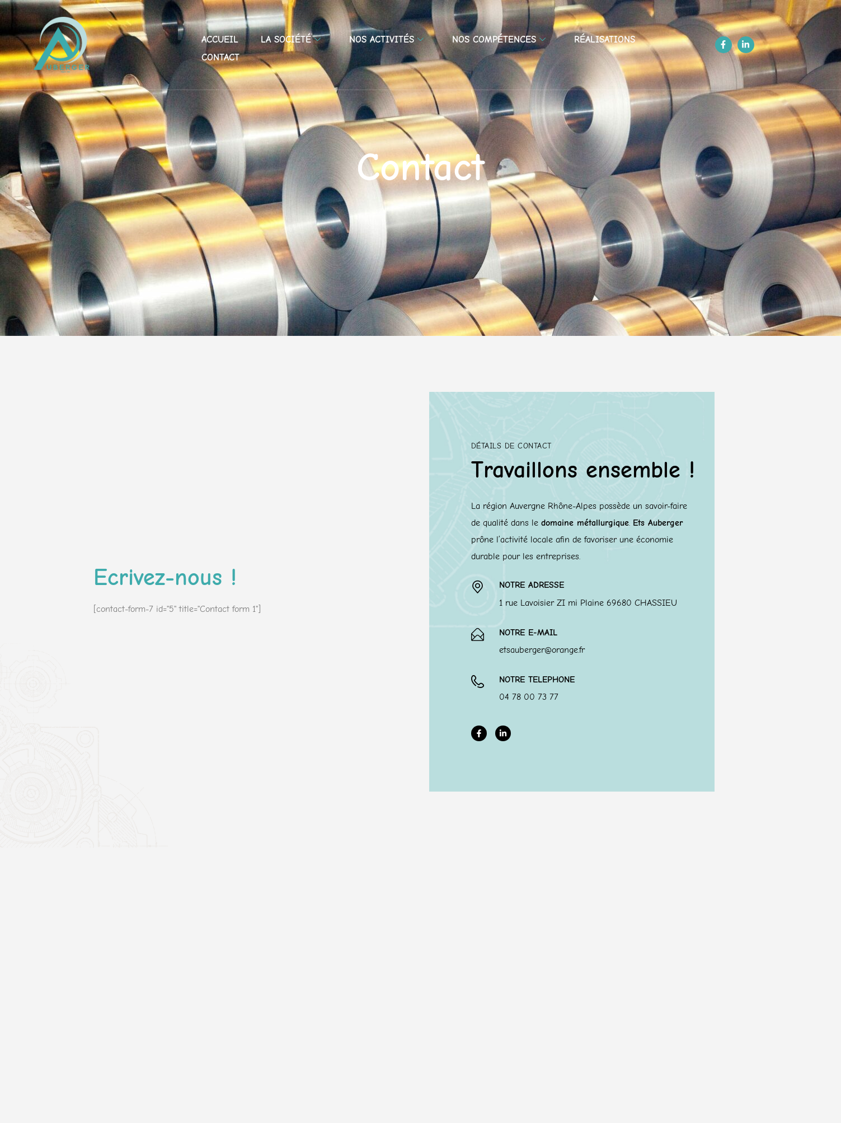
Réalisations (604, 39)
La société (292, 39)
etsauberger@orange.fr (542, 650)
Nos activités (387, 39)
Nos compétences (500, 39)
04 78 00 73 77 (528, 697)
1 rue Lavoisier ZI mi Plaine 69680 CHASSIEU (588, 603)
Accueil (219, 39)
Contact (220, 57)
